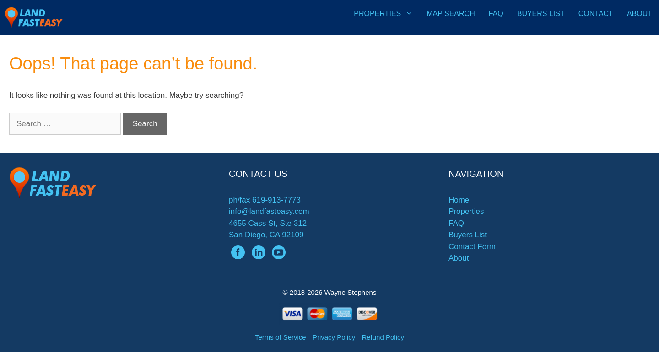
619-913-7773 (276, 200)
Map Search (451, 13)
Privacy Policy (334, 337)
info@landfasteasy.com (269, 211)
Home (458, 200)
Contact (595, 13)
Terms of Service (280, 337)
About (639, 13)
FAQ (496, 13)
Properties (387, 14)
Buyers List (541, 13)
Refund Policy (383, 337)
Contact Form (472, 246)
